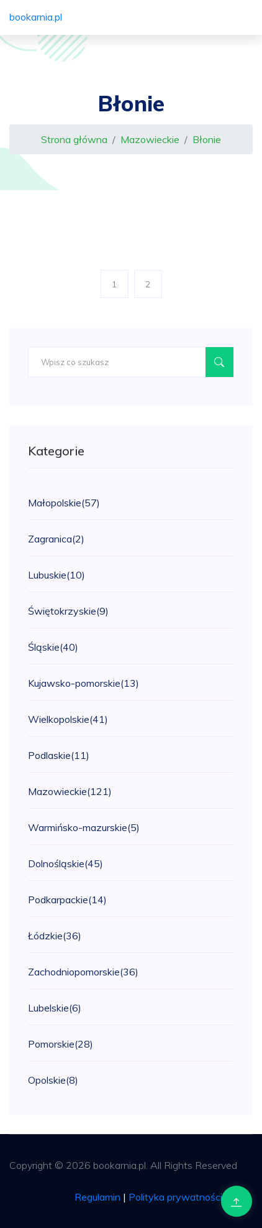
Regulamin (97, 1197)
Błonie (206, 139)
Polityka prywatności (175, 1197)
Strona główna (74, 139)
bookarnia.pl (35, 17)
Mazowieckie (149, 139)
